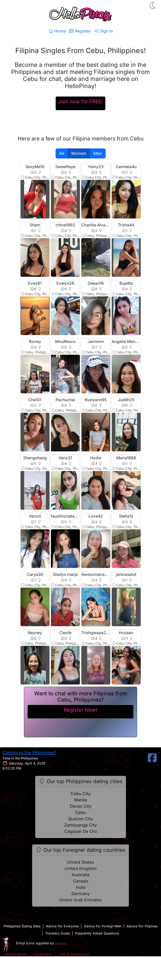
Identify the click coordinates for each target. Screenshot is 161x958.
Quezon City (80, 818)
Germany (80, 893)
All (61, 153)
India (80, 887)
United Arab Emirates (80, 899)
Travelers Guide (57, 933)
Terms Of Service (16, 954)
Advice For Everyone (62, 926)
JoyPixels (61, 943)
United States (80, 862)
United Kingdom (81, 868)
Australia (80, 874)
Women (78, 153)
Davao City (80, 806)
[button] (153, 5)
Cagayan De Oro (80, 831)
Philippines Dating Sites (22, 926)
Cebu (80, 812)
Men (97, 153)
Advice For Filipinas (142, 926)
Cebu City (81, 793)
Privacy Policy (43, 954)
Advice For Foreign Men (102, 926)
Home (57, 31)
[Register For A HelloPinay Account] (80, 103)
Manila (80, 799)
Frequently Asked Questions (97, 933)
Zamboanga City (80, 825)
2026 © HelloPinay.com (74, 954)
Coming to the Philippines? (29, 752)
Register (80, 31)
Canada (80, 881)
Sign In (103, 31)
